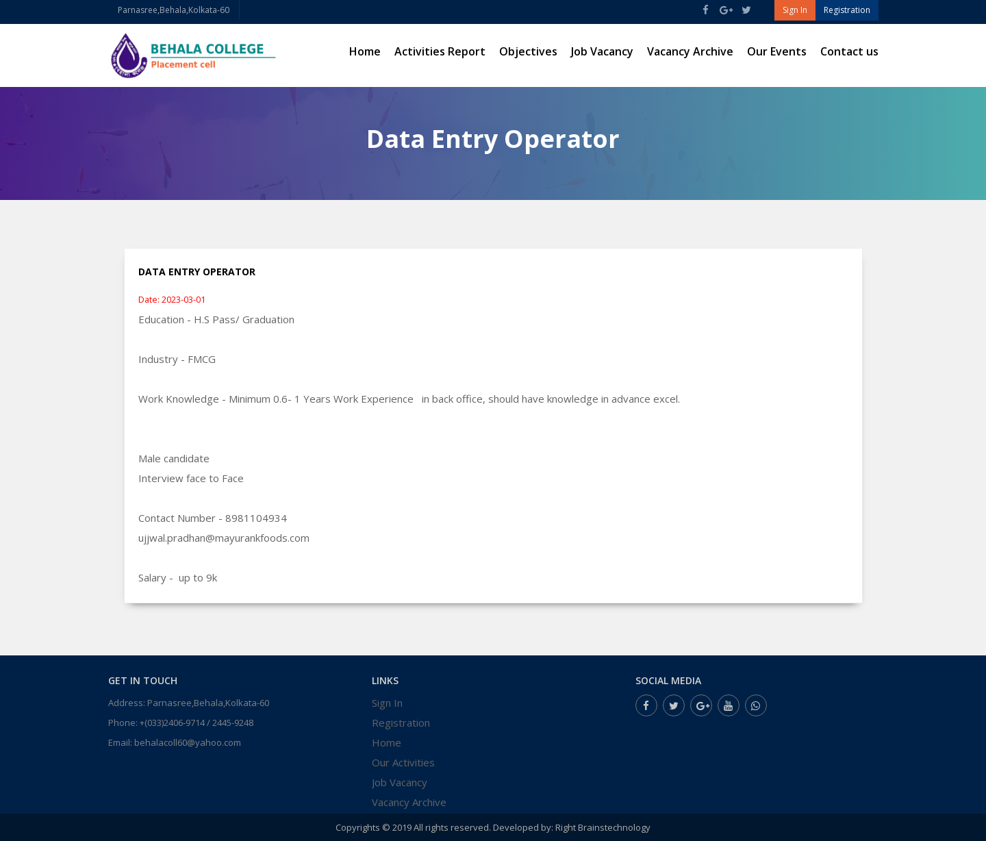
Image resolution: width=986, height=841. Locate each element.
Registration (401, 722)
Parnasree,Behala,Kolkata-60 (173, 10)
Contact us (849, 51)
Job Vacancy (602, 51)
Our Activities (403, 762)
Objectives (528, 51)
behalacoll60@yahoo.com (187, 742)
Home (365, 51)
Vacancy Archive (690, 51)
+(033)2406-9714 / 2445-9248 (196, 722)
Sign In (387, 703)
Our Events (777, 51)
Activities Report (439, 51)
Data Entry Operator (196, 271)
